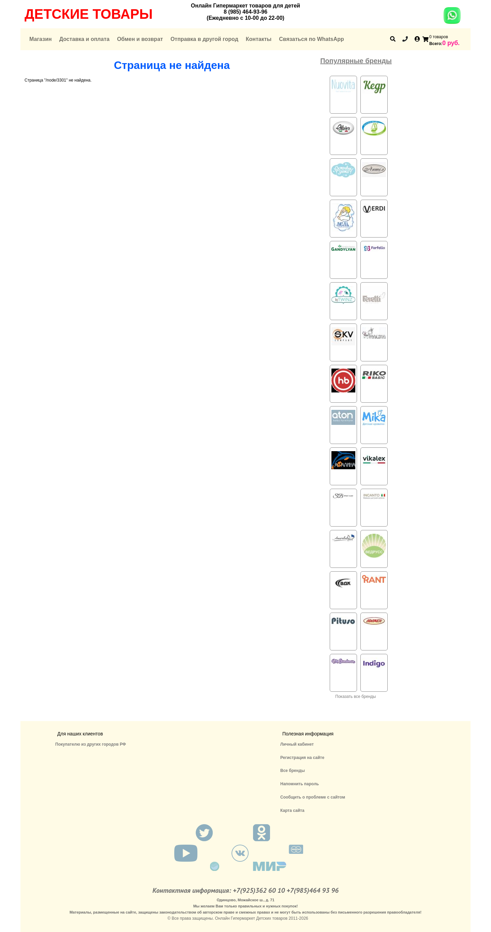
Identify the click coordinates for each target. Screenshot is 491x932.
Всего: (435, 43)
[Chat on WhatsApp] (452, 20)
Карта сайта (292, 810)
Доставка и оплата (84, 39)
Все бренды (292, 770)
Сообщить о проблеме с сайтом (312, 797)
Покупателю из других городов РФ (90, 744)
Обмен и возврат (140, 39)
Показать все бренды (355, 696)
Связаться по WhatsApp (311, 39)
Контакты (258, 39)
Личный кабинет (297, 744)
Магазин (40, 39)
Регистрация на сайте (302, 757)
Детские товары (89, 13)
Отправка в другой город (204, 39)
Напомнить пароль (299, 784)
